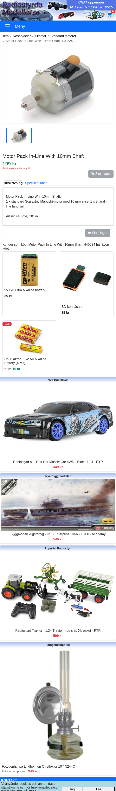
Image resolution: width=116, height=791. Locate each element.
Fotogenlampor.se (58, 645)
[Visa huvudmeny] (7, 26)
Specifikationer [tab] (36, 183)
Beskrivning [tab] (13, 183)
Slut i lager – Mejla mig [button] (16, 168)
